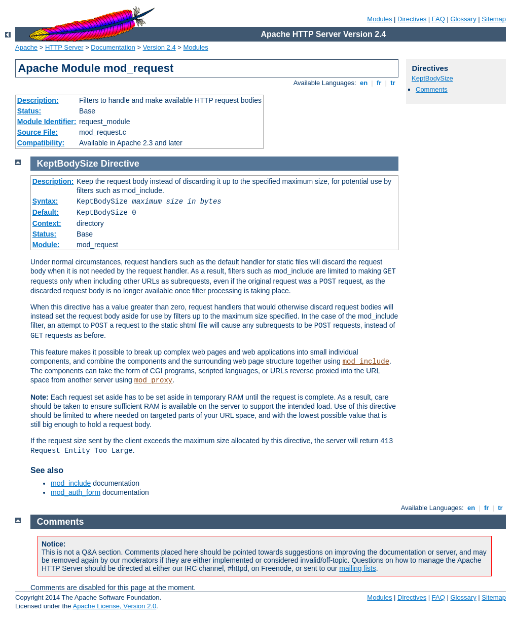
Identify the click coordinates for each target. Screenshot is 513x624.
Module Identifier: (47, 122)
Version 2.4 (159, 47)
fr (379, 83)
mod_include (366, 362)
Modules (379, 19)
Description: (38, 100)
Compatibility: (40, 143)
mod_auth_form (75, 492)
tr (393, 83)
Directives (411, 19)
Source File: (37, 132)
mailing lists (357, 568)
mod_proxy (153, 380)
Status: (29, 111)
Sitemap (494, 19)
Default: (45, 212)
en (363, 83)
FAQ (438, 19)
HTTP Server (64, 47)
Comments (432, 89)
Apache (26, 47)
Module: (46, 245)
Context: (46, 223)
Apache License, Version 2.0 (114, 606)
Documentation (113, 47)
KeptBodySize (432, 78)
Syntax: (45, 201)
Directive (120, 164)
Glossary (463, 19)
